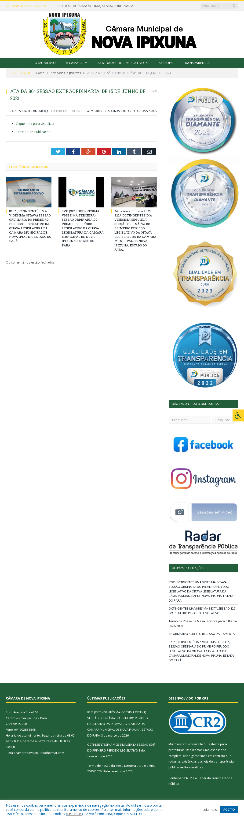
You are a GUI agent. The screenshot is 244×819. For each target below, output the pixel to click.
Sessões (166, 62)
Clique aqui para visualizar (35, 123)
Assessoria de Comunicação (31, 111)
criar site (197, 744)
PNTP (188, 778)
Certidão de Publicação (33, 132)
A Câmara (74, 62)
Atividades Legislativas (103, 111)
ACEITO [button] (229, 809)
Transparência (196, 62)
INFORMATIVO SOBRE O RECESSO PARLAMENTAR (203, 634)
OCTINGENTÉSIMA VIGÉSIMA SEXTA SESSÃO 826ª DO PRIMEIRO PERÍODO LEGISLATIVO (203, 610)
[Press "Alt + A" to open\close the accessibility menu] (238, 415)
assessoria (218, 750)
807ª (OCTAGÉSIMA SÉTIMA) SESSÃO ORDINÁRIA (95, 6)
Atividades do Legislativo (121, 62)
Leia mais (74, 813)
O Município (45, 62)
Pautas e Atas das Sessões (139, 111)
